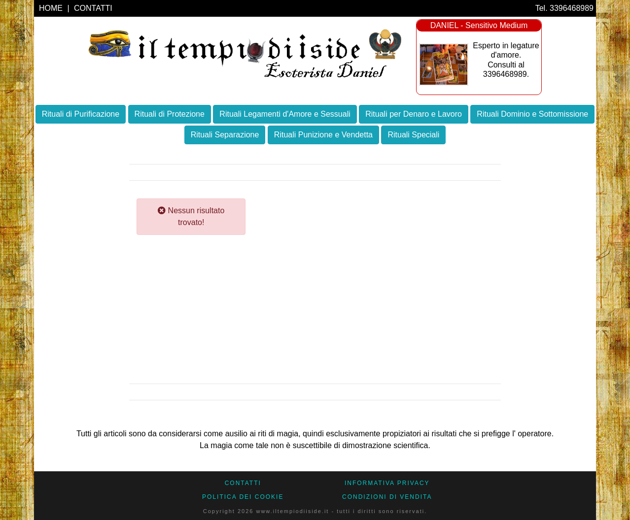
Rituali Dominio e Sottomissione (532, 114)
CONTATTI (93, 8)
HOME (52, 8)
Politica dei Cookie (242, 496)
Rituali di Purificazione (80, 114)
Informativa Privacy (387, 483)
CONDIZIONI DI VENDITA (387, 496)
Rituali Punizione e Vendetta (323, 134)
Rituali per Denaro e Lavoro (413, 114)
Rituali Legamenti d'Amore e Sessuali (284, 114)
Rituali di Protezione (170, 114)
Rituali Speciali (413, 134)
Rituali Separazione (225, 134)
